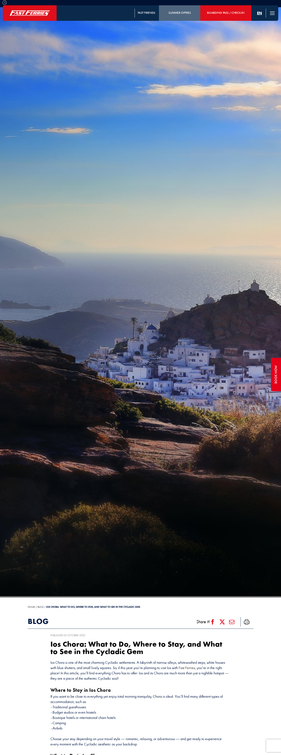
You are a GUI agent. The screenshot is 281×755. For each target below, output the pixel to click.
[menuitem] (259, 13)
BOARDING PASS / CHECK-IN (226, 13)
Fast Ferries (187, 668)
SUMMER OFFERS (179, 13)
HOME (31, 607)
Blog (41, 607)
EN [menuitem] (259, 13)
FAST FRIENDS (146, 13)
